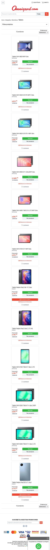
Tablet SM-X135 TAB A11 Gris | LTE (23, 367)
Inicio (2, 20)
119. (14, 489)
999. (14, 63)
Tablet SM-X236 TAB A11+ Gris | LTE (23, 444)
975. (14, 255)
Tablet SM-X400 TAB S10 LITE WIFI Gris (25, 210)
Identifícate (35, 2)
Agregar (30, 61)
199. (14, 335)
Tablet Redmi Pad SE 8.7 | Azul (21, 482)
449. (14, 140)
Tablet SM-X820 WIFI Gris (20, 56)
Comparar (25, 71)
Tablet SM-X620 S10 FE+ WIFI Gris (23, 133)
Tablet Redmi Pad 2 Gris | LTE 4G (22, 328)
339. (14, 217)
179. (14, 294)
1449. (15, 178)
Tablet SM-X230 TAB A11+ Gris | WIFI (24, 405)
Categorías (8, 20)
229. (14, 412)
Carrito (45, 2)
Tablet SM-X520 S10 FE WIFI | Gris (23, 95)
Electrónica (15, 20)
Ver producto (30, 64)
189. (14, 373)
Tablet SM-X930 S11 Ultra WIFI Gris (23, 172)
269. (14, 450)
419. (14, 101)
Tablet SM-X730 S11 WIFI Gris (21, 249)
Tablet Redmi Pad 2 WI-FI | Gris (22, 287)
